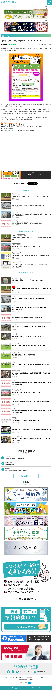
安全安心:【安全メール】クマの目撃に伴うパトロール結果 (28, 345)
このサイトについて (9, 677)
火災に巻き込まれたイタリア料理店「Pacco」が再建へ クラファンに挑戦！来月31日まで (31, 308)
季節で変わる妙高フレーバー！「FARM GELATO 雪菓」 (27, 280)
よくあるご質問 (28, 677)
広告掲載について (39, 672)
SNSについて (37, 677)
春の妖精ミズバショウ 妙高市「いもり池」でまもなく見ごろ (29, 336)
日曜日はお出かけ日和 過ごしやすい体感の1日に (26, 420)
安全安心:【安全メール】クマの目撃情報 (23, 355)
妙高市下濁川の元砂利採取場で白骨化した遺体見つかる (28, 317)
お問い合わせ (28, 671)
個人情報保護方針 (23, 679)
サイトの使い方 (19, 677)
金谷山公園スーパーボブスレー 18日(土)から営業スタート (28, 327)
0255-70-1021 (12, 130)
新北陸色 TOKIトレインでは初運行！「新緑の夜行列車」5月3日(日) (31, 430)
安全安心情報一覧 (26, 476)
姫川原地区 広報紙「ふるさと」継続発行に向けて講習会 (28, 299)
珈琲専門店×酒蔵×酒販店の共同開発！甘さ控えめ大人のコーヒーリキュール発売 (31, 439)
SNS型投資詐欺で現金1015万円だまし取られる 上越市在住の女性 (31, 402)
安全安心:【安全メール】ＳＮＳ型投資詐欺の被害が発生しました (30, 364)
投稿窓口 (19, 672)
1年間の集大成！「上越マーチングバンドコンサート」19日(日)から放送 (31, 289)
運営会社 (43, 677)
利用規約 (31, 679)
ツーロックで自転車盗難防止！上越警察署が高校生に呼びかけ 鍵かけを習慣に (31, 374)
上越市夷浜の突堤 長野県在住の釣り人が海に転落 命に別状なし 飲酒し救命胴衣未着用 (31, 383)
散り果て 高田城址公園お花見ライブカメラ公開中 (26, 392)
